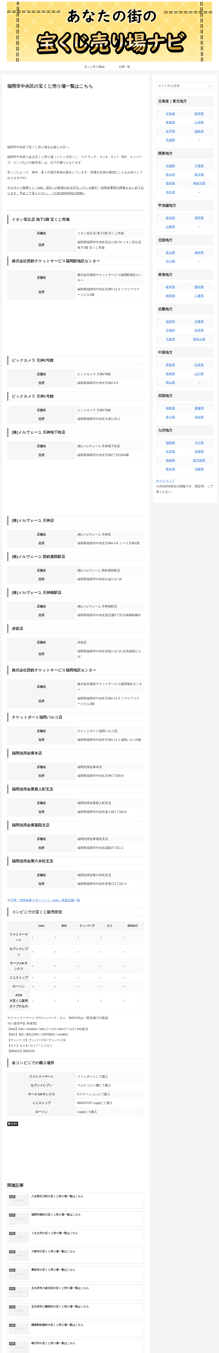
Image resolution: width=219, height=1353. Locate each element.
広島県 (199, 365)
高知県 (199, 417)
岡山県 (170, 382)
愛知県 (199, 287)
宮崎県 (199, 451)
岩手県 (170, 131)
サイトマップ (165, 481)
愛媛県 (199, 408)
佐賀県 (170, 451)
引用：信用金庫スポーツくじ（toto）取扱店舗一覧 (45, 900)
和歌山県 (199, 339)
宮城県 (170, 140)
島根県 (170, 374)
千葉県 (199, 166)
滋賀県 (170, 321)
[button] (210, 86)
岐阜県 (170, 287)
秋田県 (199, 113)
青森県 (170, 122)
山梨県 (170, 226)
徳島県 (170, 408)
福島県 (199, 131)
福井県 (199, 252)
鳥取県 (170, 365)
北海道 (170, 113)
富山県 (170, 252)
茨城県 (170, 166)
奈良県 (199, 330)
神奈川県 (199, 183)
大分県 (199, 443)
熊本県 (170, 469)
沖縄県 (199, 469)
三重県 (199, 296)
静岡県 (170, 296)
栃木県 (170, 174)
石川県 (170, 261)
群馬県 (170, 183)
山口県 (199, 374)
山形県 (199, 122)
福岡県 (12, 1124)
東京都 (199, 174)
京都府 (170, 330)
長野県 (199, 218)
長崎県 (170, 460)
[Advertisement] (75, 116)
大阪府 (170, 339)
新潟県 (170, 218)
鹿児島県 (199, 460)
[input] (185, 86)
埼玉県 (170, 192)
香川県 (170, 417)
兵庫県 (199, 321)
